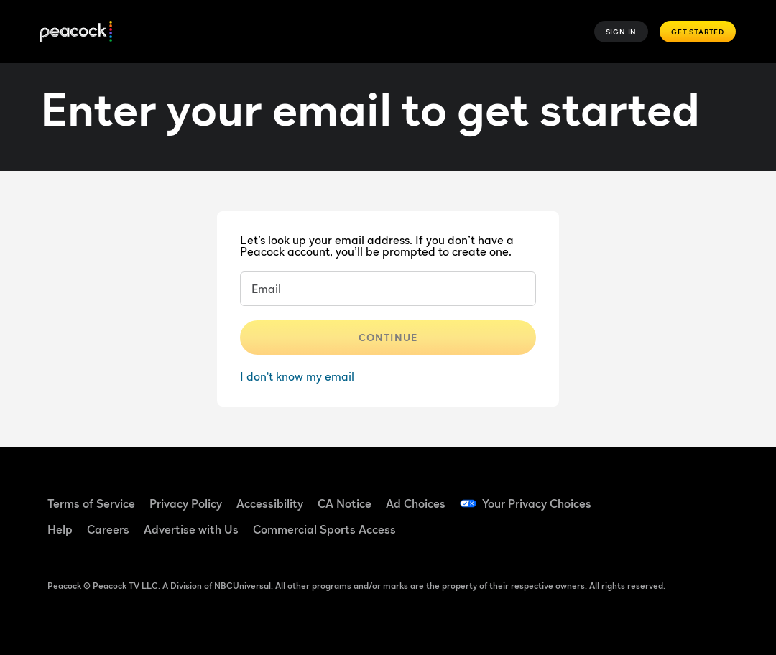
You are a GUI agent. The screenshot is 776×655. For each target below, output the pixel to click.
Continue (388, 337)
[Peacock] (76, 32)
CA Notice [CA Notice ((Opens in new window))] (344, 503)
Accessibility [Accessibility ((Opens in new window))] (269, 503)
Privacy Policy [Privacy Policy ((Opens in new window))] (185, 503)
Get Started (697, 31)
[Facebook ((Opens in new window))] (637, 494)
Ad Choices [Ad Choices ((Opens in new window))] (415, 503)
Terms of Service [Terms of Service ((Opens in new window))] (91, 503)
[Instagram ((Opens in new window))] (637, 535)
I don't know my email (297, 376)
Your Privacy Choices (536, 503)
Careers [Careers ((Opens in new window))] (108, 529)
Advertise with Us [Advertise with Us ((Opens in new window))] (191, 529)
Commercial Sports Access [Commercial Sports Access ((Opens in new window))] (324, 529)
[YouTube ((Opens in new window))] (712, 494)
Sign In (621, 31)
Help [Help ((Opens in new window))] (60, 529)
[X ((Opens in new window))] (674, 535)
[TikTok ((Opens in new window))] (674, 494)
